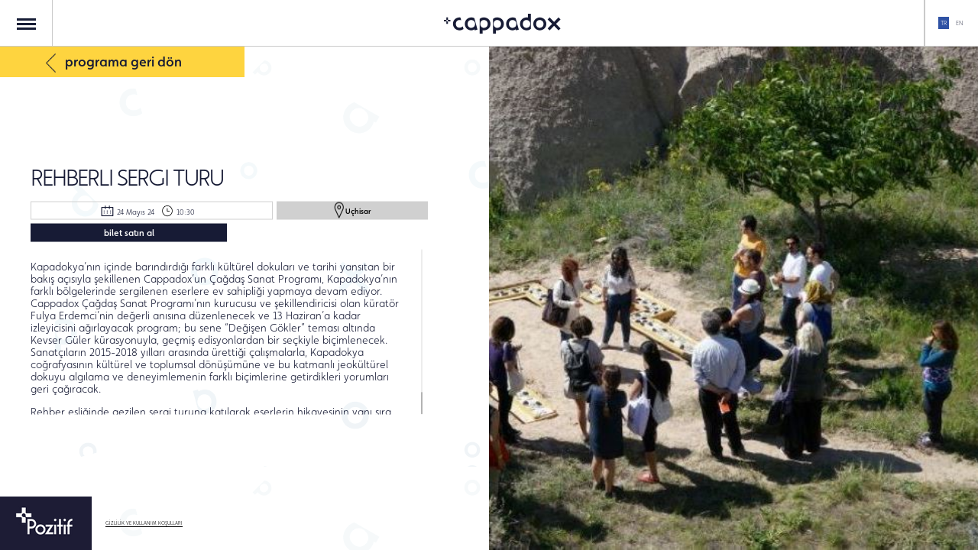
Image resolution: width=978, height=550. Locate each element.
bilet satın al (129, 232)
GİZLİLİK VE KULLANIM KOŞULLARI (144, 523)
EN (959, 23)
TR (944, 23)
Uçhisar (352, 210)
